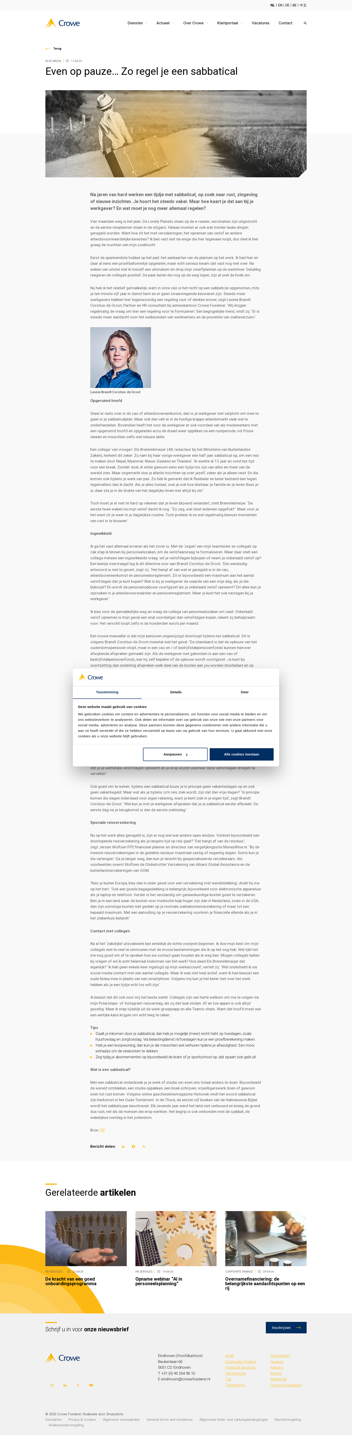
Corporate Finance (240, 1361)
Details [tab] (176, 692)
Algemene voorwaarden (121, 1419)
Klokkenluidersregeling (66, 1425)
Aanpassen (175, 754)
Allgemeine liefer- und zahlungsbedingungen (233, 1419)
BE (295, 5)
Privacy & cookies (82, 1419)
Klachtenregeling (288, 1419)
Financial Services (240, 1367)
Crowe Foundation (286, 1385)
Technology (235, 1385)
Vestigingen (280, 1355)
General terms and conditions (169, 1419)
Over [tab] (245, 692)
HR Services (235, 1373)
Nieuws (276, 1367)
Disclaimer (53, 1419)
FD (102, 1130)
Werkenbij (278, 1379)
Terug (57, 48)
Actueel (163, 23)
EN (280, 5)
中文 (303, 5)
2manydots (114, 1414)
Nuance (277, 1361)
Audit (229, 1355)
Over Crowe (193, 23)
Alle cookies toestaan (241, 754)
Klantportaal (227, 23)
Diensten (135, 23)
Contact (285, 23)
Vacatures (261, 23)
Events (276, 1373)
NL (272, 5)
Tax (228, 1379)
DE (287, 5)
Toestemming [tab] (107, 692)
